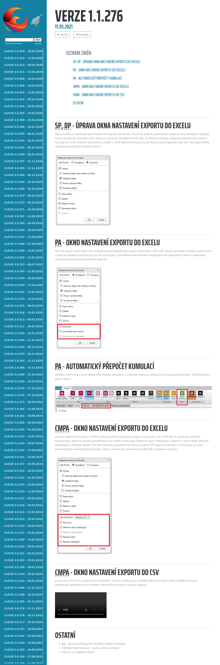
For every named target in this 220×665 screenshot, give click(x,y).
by (17, 44)
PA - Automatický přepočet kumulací (97, 78)
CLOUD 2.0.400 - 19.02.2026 (23, 113)
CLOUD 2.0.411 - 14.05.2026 (23, 71)
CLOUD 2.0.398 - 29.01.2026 (23, 120)
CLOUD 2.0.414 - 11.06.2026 (23, 58)
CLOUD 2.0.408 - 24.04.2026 (23, 78)
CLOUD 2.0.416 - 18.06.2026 (23, 51)
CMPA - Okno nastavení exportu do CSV (98, 94)
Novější (82, 34)
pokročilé (38, 44)
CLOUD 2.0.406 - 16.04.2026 (23, 85)
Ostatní (78, 103)
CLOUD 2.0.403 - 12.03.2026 (23, 92)
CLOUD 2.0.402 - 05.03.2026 (23, 99)
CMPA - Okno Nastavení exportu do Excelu (101, 86)
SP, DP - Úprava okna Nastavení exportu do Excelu (106, 61)
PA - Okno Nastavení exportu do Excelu (99, 70)
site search (9, 44)
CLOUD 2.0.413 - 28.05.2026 (23, 65)
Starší (62, 34)
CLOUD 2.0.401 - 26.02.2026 (23, 106)
